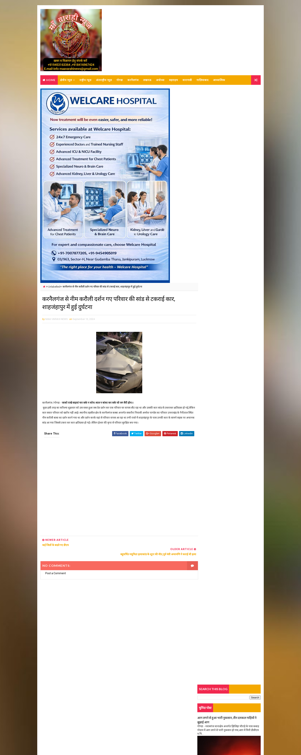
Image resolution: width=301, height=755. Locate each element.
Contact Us (51, 715)
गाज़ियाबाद (202, 80)
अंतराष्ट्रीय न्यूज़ (104, 80)
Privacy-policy (53, 721)
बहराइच (173, 80)
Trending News (208, 331)
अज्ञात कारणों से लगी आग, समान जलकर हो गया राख (223, 239)
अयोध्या (160, 80)
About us (50, 710)
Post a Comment (55, 569)
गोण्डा (119, 80)
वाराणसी (187, 80)
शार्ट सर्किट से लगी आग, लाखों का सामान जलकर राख (223, 450)
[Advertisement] (115, 489)
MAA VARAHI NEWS (82, 742)
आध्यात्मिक (219, 80)
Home (50, 80)
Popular (229, 330)
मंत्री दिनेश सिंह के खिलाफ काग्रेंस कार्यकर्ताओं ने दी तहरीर (225, 365)
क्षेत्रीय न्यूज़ (66, 80)
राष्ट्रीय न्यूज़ (85, 80)
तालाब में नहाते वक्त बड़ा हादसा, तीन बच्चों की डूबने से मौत (226, 390)
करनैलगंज (132, 80)
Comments (250, 330)
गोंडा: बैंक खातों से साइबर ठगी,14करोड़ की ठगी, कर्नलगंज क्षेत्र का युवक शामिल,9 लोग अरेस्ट (236, 341)
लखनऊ (147, 80)
